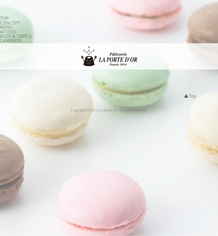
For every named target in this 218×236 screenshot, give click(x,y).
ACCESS (8, 32)
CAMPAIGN (11, 40)
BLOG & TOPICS (16, 36)
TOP (4, 18)
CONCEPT (10, 23)
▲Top (190, 96)
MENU (6, 27)
